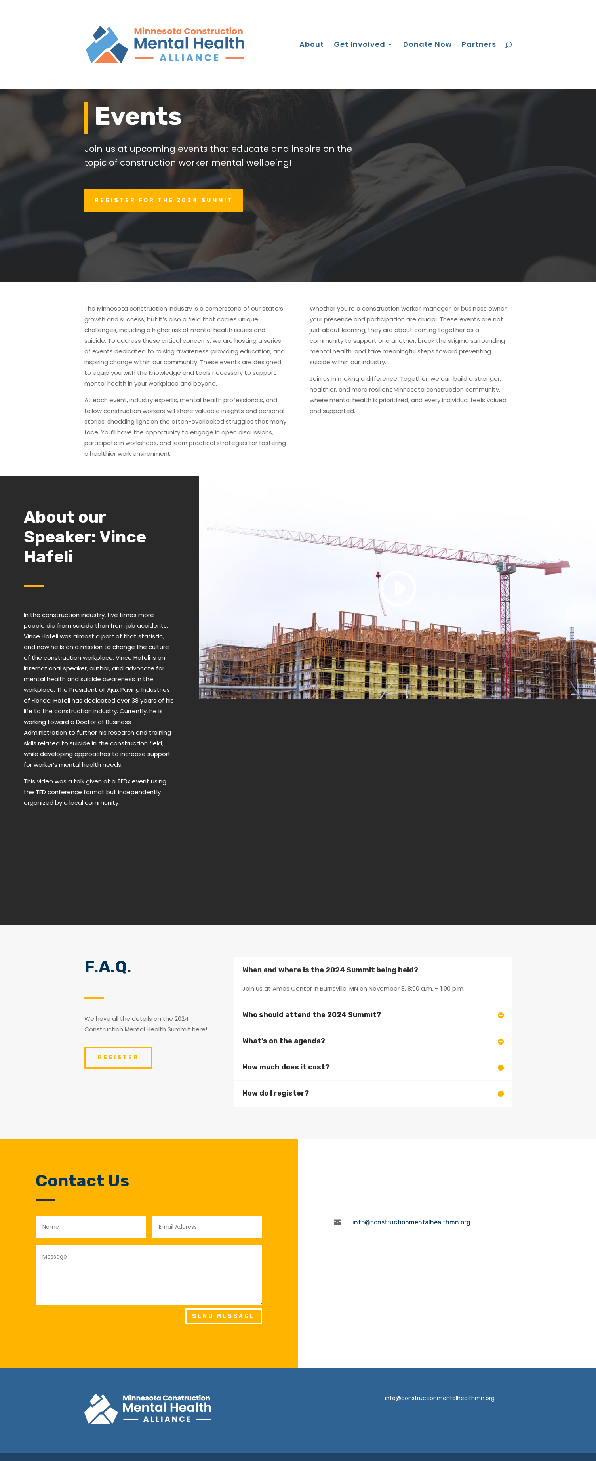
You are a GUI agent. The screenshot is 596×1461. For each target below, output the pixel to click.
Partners (479, 45)
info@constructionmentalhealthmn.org (440, 1398)
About (311, 45)
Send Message (223, 1316)
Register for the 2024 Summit (164, 200)
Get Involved (359, 45)
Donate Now (427, 45)
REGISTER (118, 1057)
